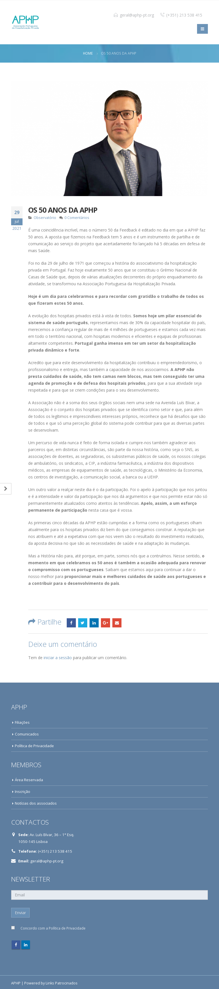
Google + (105, 622)
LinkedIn (94, 622)
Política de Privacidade (34, 745)
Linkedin (25, 944)
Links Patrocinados (62, 983)
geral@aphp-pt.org (137, 15)
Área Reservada (29, 779)
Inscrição (22, 791)
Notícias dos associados (36, 803)
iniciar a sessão (58, 657)
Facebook (71, 622)
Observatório (45, 217)
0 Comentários (76, 217)
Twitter (82, 622)
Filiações (22, 722)
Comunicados (27, 734)
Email (116, 622)
